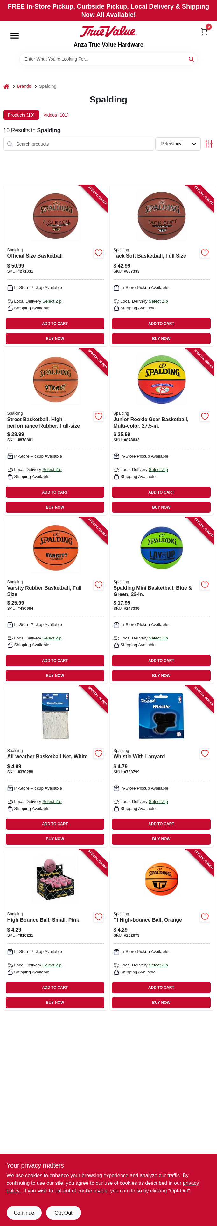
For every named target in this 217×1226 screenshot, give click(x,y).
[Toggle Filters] (209, 144)
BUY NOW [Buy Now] (55, 339)
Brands (24, 86)
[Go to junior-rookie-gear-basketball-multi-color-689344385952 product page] (162, 432)
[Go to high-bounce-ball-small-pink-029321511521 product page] (56, 929)
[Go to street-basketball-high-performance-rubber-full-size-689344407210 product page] (56, 432)
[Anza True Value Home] (108, 31)
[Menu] (14, 36)
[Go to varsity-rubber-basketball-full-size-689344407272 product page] (56, 600)
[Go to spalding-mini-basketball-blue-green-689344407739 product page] (162, 600)
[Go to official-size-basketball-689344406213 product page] (56, 265)
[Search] (191, 58)
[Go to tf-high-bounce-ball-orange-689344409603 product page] (162, 929)
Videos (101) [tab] (56, 114)
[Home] (6, 86)
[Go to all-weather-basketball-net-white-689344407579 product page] (56, 766)
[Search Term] (108, 59)
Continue (24, 1212)
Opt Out (63, 1212)
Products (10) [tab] (21, 114)
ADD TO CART (55, 324)
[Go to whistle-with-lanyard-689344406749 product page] (162, 766)
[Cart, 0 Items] (204, 31)
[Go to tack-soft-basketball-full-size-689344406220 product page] (162, 265)
